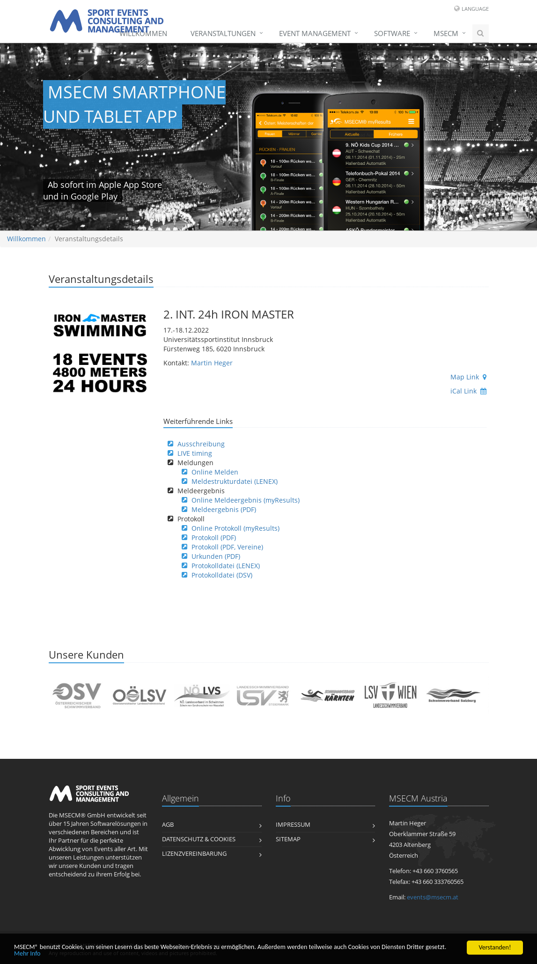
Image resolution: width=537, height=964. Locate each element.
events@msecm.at (432, 897)
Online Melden (214, 471)
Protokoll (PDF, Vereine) (227, 546)
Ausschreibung (201, 443)
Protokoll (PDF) (213, 537)
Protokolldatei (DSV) (221, 575)
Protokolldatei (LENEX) (225, 565)
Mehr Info (27, 954)
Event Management (315, 33)
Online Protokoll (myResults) (235, 528)
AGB (168, 825)
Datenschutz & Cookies (198, 839)
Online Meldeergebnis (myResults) (245, 500)
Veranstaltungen (223, 33)
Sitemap (288, 839)
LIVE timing (194, 453)
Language (475, 8)
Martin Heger (212, 362)
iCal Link (468, 390)
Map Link (468, 376)
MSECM (446, 33)
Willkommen (143, 33)
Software (392, 33)
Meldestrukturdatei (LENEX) (234, 481)
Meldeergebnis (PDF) (223, 509)
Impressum (293, 825)
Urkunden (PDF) (215, 556)
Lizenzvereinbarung (194, 854)
